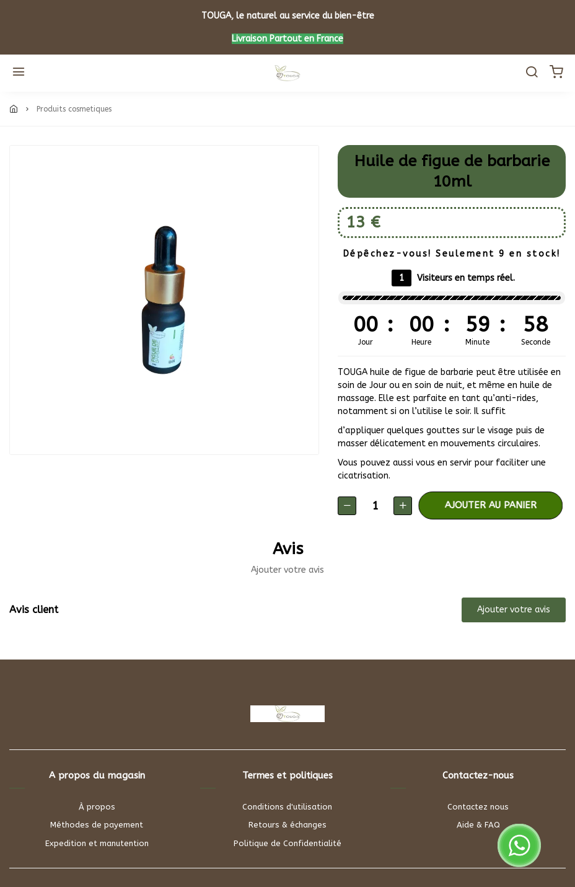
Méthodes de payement (96, 824)
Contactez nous (478, 806)
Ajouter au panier (496, 505)
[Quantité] (375, 505)
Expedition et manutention (97, 843)
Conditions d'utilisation (287, 806)
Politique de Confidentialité (287, 843)
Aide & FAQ (478, 824)
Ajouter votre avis (513, 609)
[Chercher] (531, 73)
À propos (97, 806)
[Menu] (18, 73)
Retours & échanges (287, 824)
